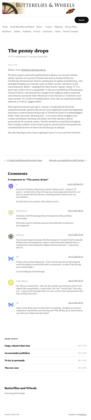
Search (81, 20)
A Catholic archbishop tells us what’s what (24, 160)
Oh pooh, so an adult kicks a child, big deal (66, 160)
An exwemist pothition (17, 353)
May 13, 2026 (82, 345)
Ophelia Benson (21, 56)
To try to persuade (15, 360)
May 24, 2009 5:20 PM (75, 303)
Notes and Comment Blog (38, 56)
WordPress (82, 414)
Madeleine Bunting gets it (33, 69)
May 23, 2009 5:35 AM (75, 234)
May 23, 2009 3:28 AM (75, 210)
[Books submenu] (42, 26)
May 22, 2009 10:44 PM (75, 184)
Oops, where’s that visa (17, 345)
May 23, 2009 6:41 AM (75, 256)
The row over (12, 367)
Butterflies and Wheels (21, 388)
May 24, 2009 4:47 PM (75, 280)
